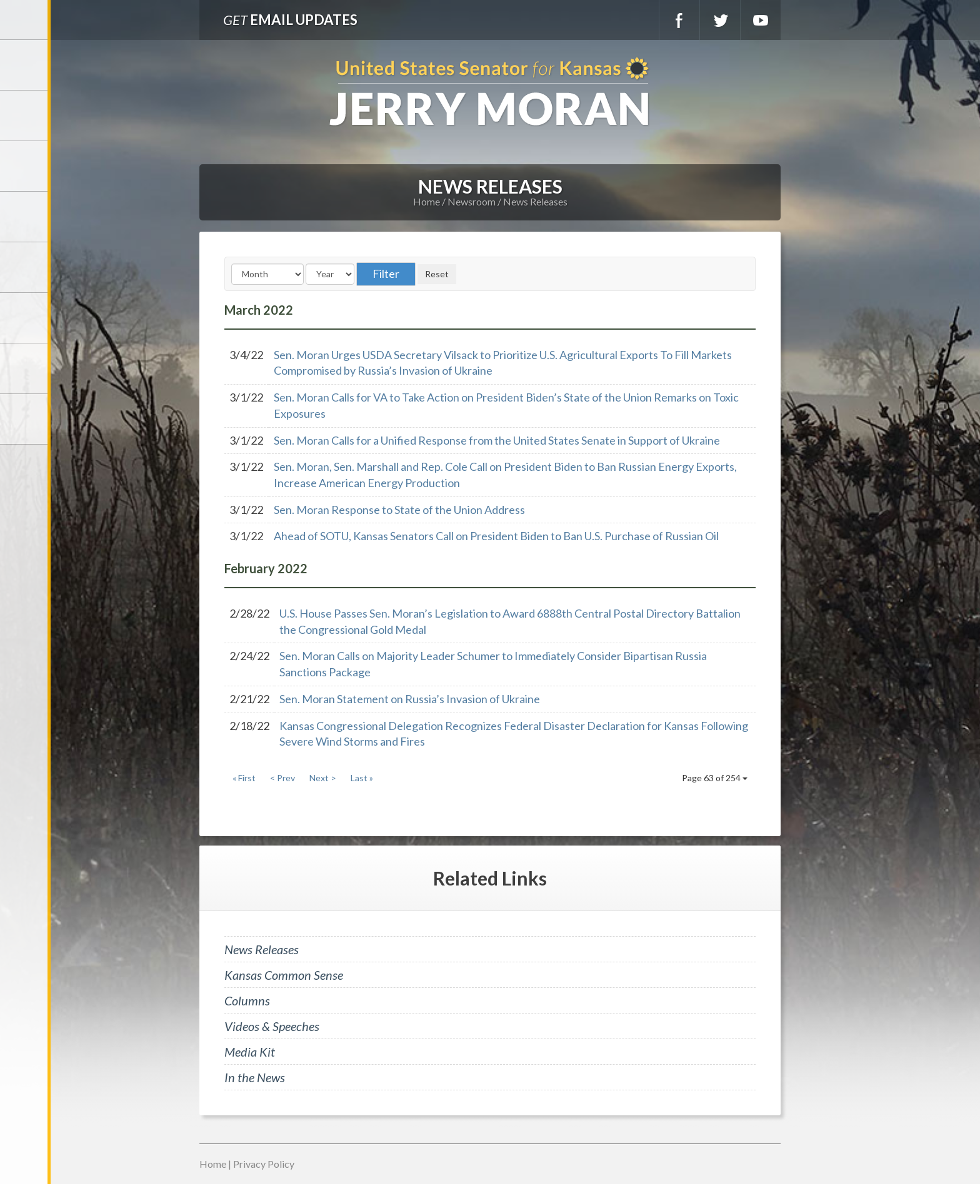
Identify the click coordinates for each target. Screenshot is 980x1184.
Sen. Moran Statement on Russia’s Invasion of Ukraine (409, 699)
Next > (322, 777)
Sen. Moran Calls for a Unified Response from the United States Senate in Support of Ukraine (497, 440)
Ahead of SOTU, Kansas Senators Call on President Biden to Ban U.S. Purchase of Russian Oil (496, 536)
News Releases (535, 201)
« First (244, 777)
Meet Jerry (25, 116)
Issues (25, 267)
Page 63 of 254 (715, 777)
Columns (247, 1000)
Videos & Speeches (271, 1026)
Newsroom (25, 217)
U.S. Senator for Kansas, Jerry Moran (490, 93)
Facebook (679, 20)
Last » (362, 777)
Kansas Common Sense (283, 974)
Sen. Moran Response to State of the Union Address (399, 509)
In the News (254, 1077)
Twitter (720, 20)
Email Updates (290, 19)
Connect (25, 368)
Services (25, 166)
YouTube (761, 20)
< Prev (282, 777)
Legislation (25, 318)
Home (426, 201)
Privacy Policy (263, 1164)
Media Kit (249, 1051)
